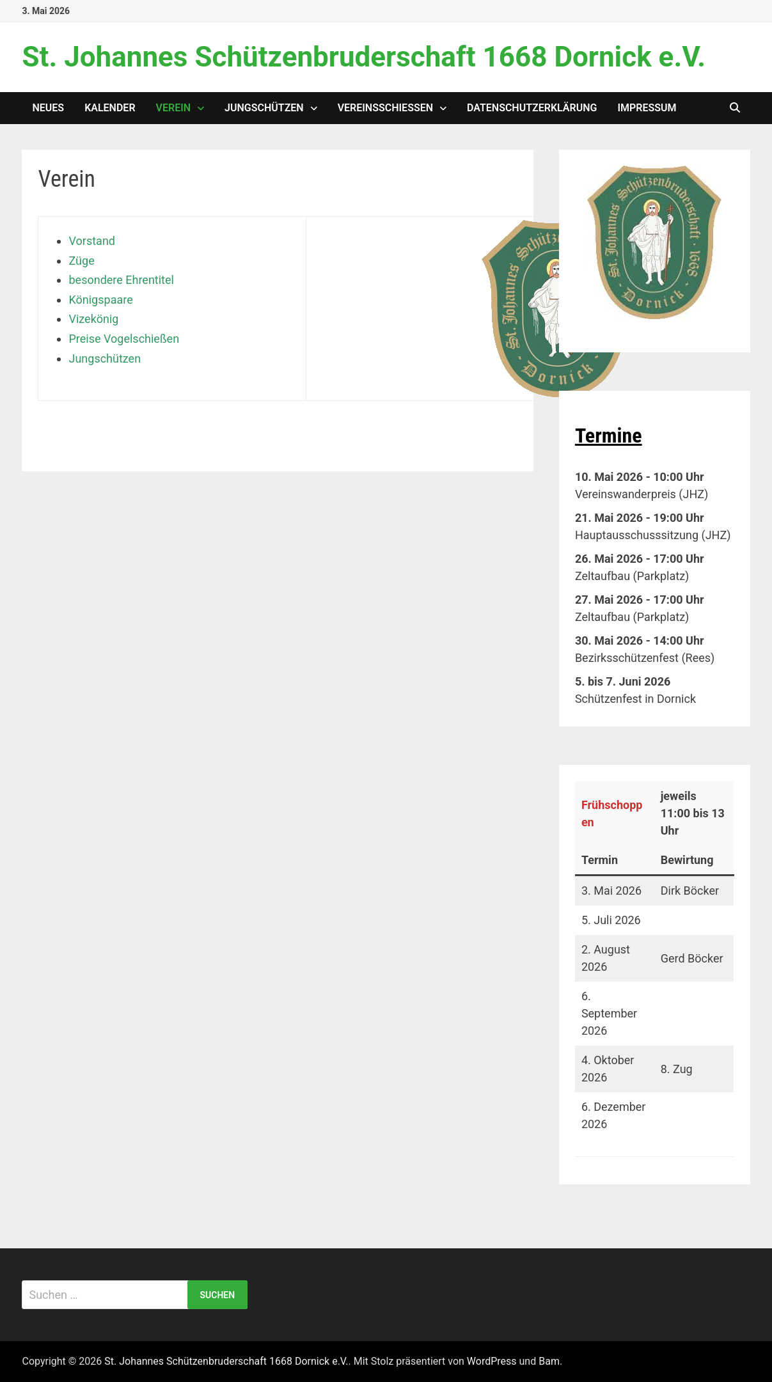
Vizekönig (93, 319)
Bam (549, 1361)
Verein (173, 108)
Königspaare (100, 299)
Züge (81, 260)
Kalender (109, 108)
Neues (48, 108)
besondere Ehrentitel (120, 280)
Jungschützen (264, 108)
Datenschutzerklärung (532, 108)
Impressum (646, 108)
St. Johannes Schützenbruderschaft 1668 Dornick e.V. (363, 57)
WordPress (492, 1361)
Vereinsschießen (385, 108)
